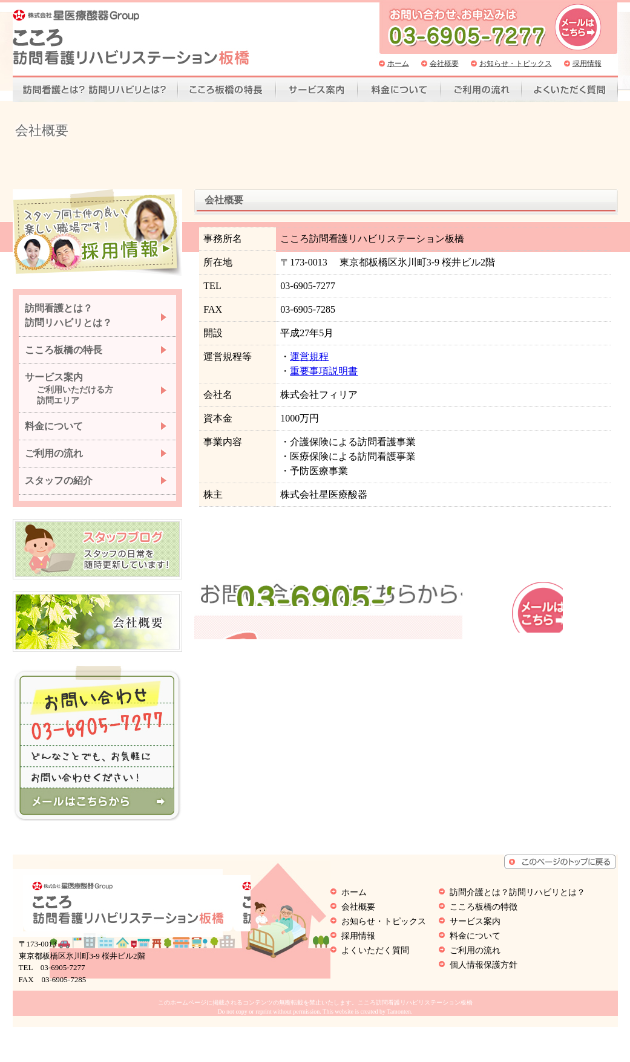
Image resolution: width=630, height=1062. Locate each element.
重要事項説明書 (319, 379)
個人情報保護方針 (483, 1000)
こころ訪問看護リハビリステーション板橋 (131, 37)
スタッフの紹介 (59, 489)
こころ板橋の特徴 (227, 89)
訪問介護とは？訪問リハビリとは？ (517, 927)
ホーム (398, 63)
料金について (399, 89)
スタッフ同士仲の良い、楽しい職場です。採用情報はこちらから (97, 241)
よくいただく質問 (570, 89)
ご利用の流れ (481, 89)
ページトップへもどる (560, 897)
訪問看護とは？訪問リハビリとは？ (95, 89)
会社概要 (444, 63)
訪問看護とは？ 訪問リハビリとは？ (68, 323)
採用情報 (587, 63)
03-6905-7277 (393, 655)
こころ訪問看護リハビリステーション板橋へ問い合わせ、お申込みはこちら (578, 27)
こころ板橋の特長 (63, 358)
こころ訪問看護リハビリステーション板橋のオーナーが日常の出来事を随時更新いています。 (97, 557)
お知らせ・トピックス (515, 63)
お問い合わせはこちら (579, 662)
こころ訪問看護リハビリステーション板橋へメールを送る (97, 809)
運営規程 (304, 365)
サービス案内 (317, 89)
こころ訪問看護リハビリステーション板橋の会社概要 (97, 630)
